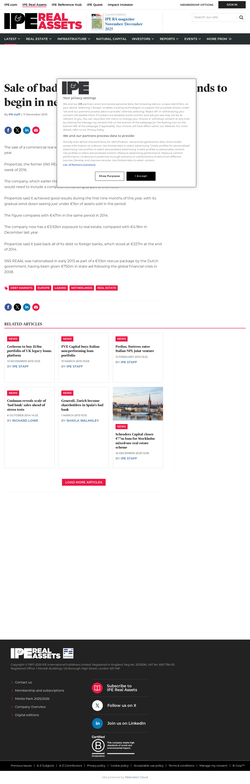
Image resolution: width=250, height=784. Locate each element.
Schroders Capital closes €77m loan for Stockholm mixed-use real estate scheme (135, 441)
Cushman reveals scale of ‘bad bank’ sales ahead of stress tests (26, 405)
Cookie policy (120, 765)
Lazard (60, 287)
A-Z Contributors (70, 765)
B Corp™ (239, 765)
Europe (43, 287)
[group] (218, 39)
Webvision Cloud (136, 777)
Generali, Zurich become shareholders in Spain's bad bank (82, 405)
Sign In (232, 4)
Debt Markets (21, 287)
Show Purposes (109, 176)
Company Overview (30, 707)
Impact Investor (120, 5)
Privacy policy (96, 765)
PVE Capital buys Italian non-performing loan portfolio (80, 351)
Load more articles (83, 482)
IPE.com (10, 5)
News (13, 338)
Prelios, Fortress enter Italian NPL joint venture (135, 349)
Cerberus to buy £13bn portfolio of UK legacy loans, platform (29, 351)
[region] (126, 132)
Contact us (23, 682)
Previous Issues (21, 765)
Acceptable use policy (149, 765)
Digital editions (27, 715)
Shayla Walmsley (82, 421)
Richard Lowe (25, 421)
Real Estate (106, 287)
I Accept (141, 176)
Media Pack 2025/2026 (32, 699)
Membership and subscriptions (39, 690)
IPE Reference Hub (67, 5)
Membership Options (196, 4)
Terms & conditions (181, 765)
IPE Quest (95, 5)
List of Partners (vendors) (79, 164)
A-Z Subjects (45, 765)
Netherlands (81, 287)
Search (241, 17)
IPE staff (14, 114)
